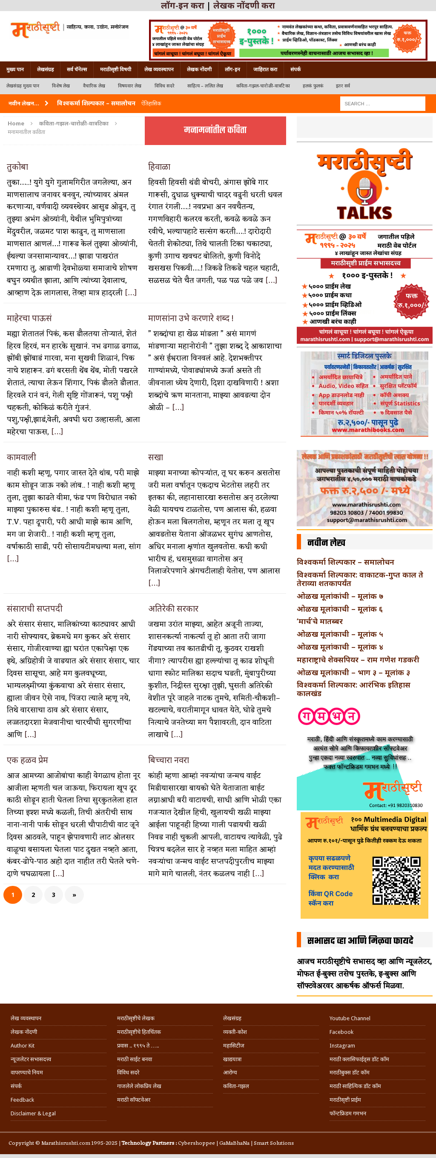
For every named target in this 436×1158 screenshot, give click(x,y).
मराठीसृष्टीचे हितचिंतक (139, 1032)
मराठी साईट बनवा (134, 1059)
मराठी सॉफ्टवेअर (133, 1100)
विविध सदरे (165, 86)
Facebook (341, 1032)
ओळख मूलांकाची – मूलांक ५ (340, 634)
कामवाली (21, 457)
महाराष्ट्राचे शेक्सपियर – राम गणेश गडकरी (358, 659)
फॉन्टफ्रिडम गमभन (348, 1113)
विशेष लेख (61, 86)
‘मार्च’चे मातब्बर (320, 621)
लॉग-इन (232, 70)
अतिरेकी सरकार (173, 608)
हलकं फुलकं (313, 86)
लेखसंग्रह (45, 70)
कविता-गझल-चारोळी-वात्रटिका (263, 86)
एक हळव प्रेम (27, 760)
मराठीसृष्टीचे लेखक (136, 1018)
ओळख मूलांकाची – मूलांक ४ (340, 646)
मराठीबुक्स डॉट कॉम (350, 1072)
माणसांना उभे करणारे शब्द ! (191, 318)
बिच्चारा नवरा (168, 760)
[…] (131, 293)
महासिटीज (233, 1045)
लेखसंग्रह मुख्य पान (22, 86)
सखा (155, 457)
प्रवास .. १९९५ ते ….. (138, 1045)
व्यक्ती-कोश (235, 1032)
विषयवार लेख (130, 86)
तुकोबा (17, 166)
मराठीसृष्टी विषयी (115, 70)
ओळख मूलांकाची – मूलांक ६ (340, 609)
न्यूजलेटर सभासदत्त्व (31, 1059)
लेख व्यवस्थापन (159, 70)
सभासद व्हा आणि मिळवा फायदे (360, 941)
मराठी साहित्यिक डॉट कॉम (355, 1086)
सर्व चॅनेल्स (77, 70)
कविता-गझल (236, 1086)
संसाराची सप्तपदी (35, 608)
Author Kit (22, 1045)
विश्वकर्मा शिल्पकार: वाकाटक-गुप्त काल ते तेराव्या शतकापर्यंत (360, 578)
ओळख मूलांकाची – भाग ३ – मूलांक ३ (353, 672)
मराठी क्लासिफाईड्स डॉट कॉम (359, 1059)
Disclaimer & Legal (33, 1113)
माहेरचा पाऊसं (29, 318)
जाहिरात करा (265, 70)
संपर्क (295, 70)
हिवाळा (159, 166)
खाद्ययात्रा (232, 1059)
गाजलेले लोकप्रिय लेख (139, 1086)
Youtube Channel (350, 1018)
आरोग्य (230, 1072)
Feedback (22, 1100)
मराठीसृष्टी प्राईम (345, 1100)
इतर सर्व (343, 86)
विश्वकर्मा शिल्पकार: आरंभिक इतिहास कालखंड (353, 688)
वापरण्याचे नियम (27, 1072)
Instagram (342, 1045)
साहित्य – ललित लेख (205, 86)
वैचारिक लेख (94, 86)
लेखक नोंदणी (199, 70)
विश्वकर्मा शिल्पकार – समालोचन (345, 562)
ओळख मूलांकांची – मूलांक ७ (340, 596)
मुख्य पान (15, 70)
